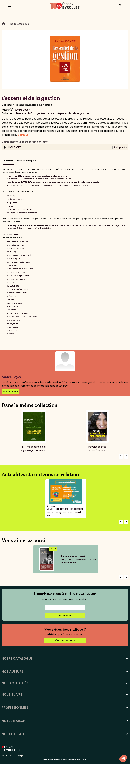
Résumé (9, 160)
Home (4, 23)
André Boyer (22, 109)
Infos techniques (26, 160)
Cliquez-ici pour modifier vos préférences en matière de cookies (65, 760)
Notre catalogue (19, 24)
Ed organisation (40, 113)
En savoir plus (10, 391)
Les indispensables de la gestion (69, 113)
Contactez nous (65, 640)
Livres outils (23, 113)
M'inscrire (65, 615)
